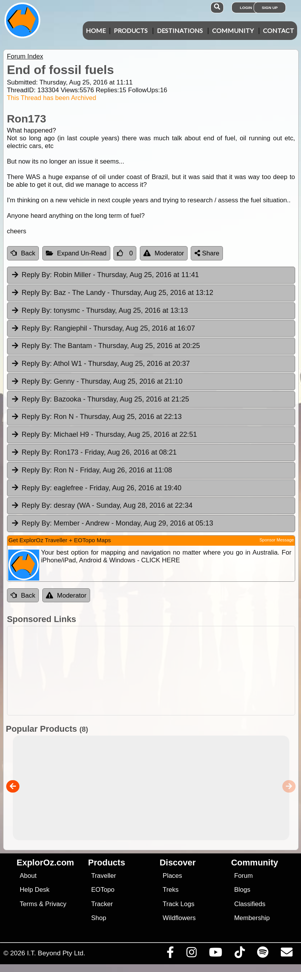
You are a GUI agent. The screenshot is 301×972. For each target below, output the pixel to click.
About (28, 875)
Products (131, 30)
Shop (98, 918)
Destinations (180, 30)
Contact (278, 30)
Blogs (242, 889)
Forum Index (25, 56)
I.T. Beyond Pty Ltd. (56, 953)
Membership (252, 918)
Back (22, 253)
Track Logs (179, 904)
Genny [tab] (97, 381)
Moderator (163, 253)
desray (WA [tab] (102, 505)
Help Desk (35, 889)
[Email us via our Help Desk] (286, 954)
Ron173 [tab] (94, 452)
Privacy (55, 904)
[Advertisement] (154, 670)
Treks (171, 889)
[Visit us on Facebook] (170, 954)
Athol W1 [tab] (100, 364)
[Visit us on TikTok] (239, 954)
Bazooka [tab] (100, 399)
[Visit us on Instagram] (191, 954)
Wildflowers (179, 918)
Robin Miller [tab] (105, 275)
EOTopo (103, 889)
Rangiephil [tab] (103, 328)
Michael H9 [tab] (104, 434)
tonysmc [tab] (99, 310)
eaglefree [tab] (96, 488)
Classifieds (249, 904)
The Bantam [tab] (105, 346)
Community (233, 30)
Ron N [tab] (96, 417)
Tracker (102, 904)
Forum (243, 875)
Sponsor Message (276, 540)
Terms (28, 904)
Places (172, 875)
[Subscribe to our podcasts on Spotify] (262, 954)
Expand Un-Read (76, 253)
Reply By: (37, 275)
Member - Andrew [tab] (112, 523)
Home (96, 30)
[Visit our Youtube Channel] (215, 954)
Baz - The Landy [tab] (112, 293)
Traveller (103, 875)
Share (207, 253)
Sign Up (270, 7)
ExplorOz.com (45, 862)
